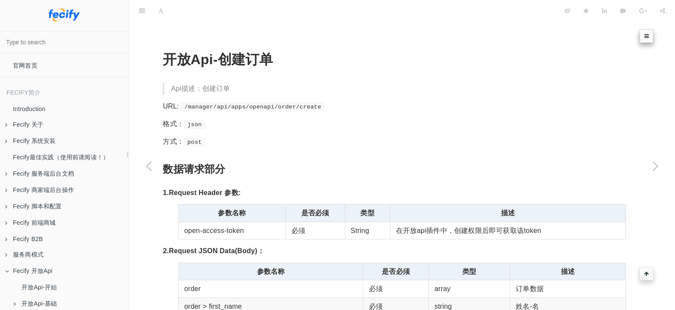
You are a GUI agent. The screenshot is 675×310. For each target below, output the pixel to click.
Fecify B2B (24, 239)
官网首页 (25, 65)
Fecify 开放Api (29, 270)
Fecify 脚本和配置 (33, 206)
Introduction (29, 108)
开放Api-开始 (39, 287)
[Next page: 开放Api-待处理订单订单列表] (655, 166)
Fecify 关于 (24, 124)
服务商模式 (24, 254)
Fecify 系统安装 (30, 140)
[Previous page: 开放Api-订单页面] (148, 166)
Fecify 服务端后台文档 (39, 173)
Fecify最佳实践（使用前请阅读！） (61, 157)
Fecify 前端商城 (30, 222)
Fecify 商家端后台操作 (39, 189)
